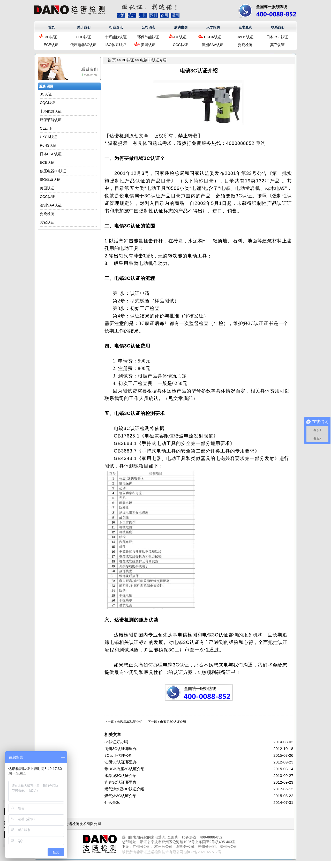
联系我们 (277, 27)
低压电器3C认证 (83, 45)
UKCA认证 (212, 37)
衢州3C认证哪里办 (120, 748)
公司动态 (148, 27)
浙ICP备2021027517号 (202, 852)
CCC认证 (180, 45)
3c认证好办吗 (116, 742)
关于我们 (84, 27)
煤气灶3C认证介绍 (120, 795)
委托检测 (245, 45)
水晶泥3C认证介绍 (120, 775)
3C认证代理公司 (118, 755)
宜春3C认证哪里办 (120, 782)
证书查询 (245, 27)
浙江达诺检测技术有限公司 (79, 824)
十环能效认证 (116, 37)
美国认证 (148, 45)
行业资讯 (116, 27)
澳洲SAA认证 (212, 45)
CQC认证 (83, 37)
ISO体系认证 (115, 45)
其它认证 (277, 45)
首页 (51, 27)
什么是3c (112, 802)
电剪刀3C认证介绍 (173, 722)
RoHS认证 (245, 37)
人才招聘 (213, 27)
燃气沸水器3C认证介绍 (124, 789)
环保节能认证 (148, 37)
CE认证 (180, 37)
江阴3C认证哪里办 (120, 762)
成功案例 (180, 27)
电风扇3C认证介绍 (129, 722)
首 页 (112, 60)
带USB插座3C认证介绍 (124, 769)
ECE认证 (51, 45)
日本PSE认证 (277, 37)
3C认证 (51, 37)
